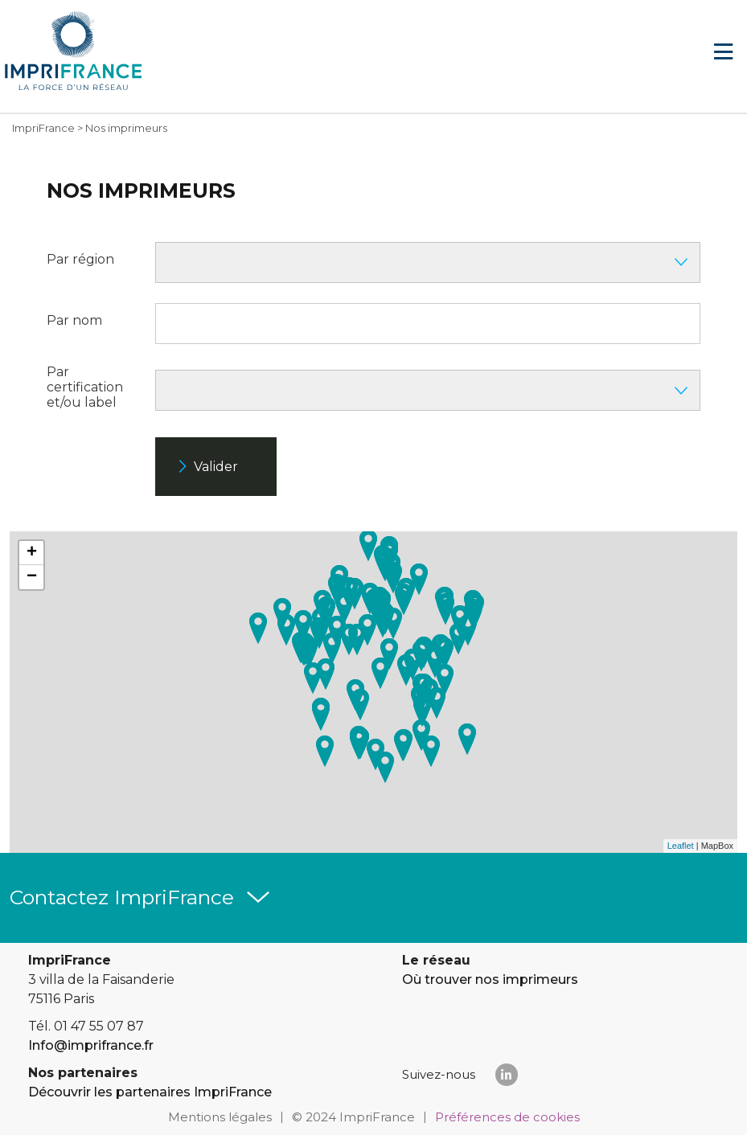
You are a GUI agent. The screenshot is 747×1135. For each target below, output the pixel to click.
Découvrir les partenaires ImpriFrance (150, 1092)
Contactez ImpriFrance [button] (122, 897)
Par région (80, 259)
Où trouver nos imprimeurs (490, 979)
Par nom (74, 320)
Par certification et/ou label (85, 387)
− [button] (32, 577)
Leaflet (680, 845)
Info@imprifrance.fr (91, 1045)
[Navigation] (723, 51)
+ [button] (32, 553)
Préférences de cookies (507, 1117)
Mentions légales (220, 1117)
